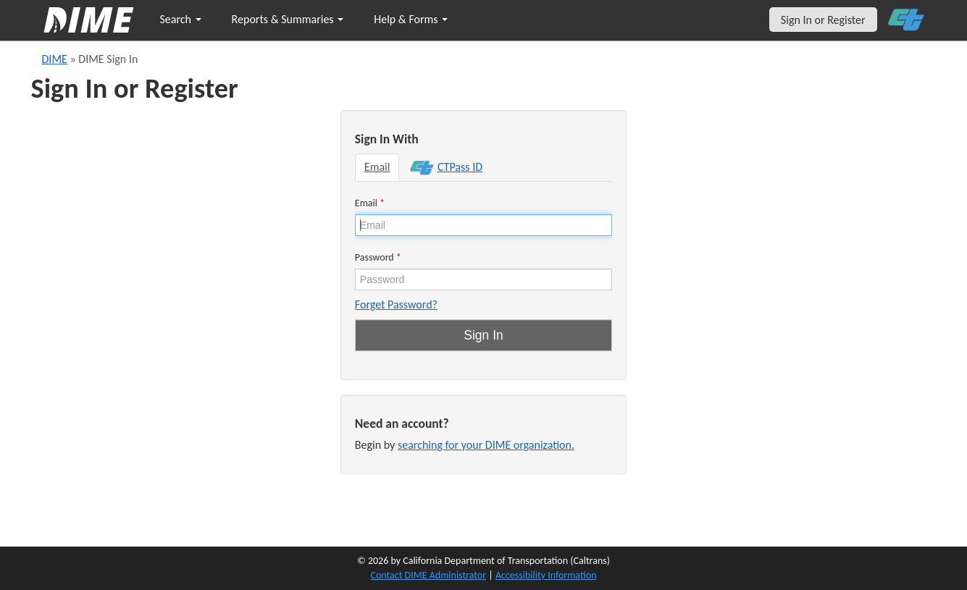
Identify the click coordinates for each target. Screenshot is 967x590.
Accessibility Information (546, 575)
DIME (54, 59)
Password (378, 257)
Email (377, 167)
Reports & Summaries (288, 19)
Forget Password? (396, 304)
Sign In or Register (823, 20)
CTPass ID (446, 167)
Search (180, 19)
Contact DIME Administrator (429, 575)
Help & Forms (411, 19)
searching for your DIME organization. (486, 445)
